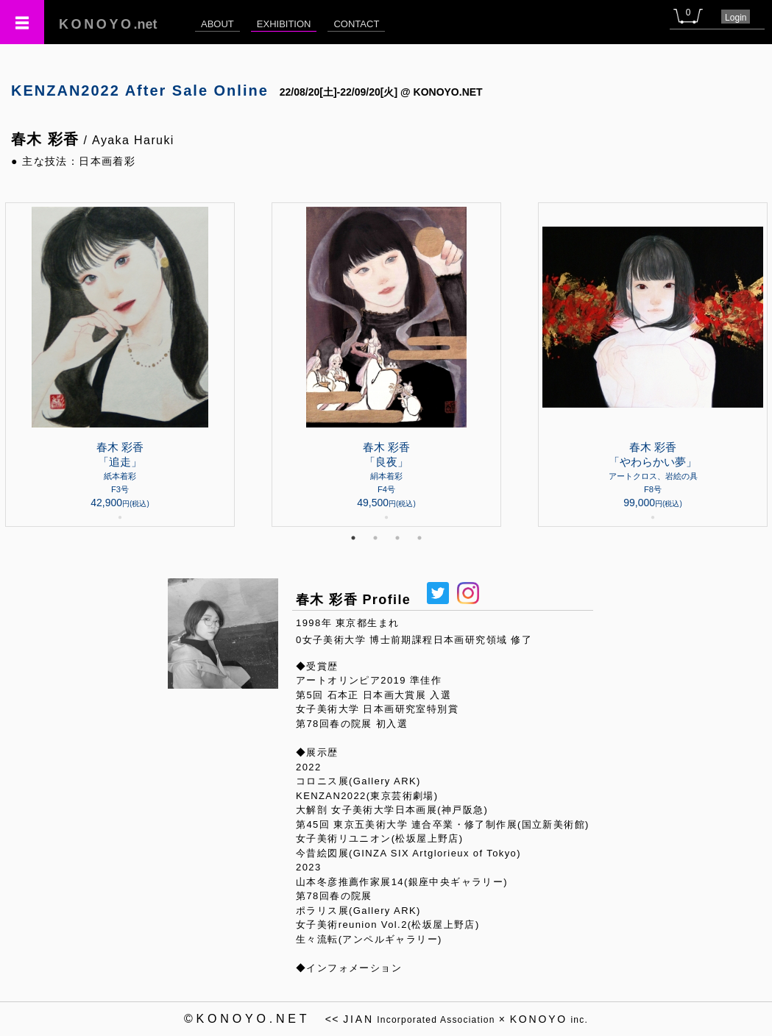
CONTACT (356, 23)
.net (108, 24)
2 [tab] (375, 538)
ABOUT (217, 23)
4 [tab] (419, 538)
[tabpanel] (386, 364)
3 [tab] (397, 538)
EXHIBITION (284, 23)
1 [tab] (353, 538)
